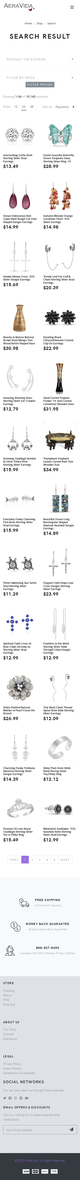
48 (31, 106)
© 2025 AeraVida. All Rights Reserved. (40, 1160)
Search (51, 23)
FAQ (6, 999)
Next (65, 859)
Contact (8, 1034)
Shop (39, 23)
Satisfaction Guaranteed (19, 1073)
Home (28, 23)
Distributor (10, 1038)
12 (15, 106)
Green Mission (12, 1068)
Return (7, 995)
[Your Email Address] (35, 1129)
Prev (14, 859)
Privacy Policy (12, 1063)
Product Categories (26, 59)
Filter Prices (40, 84)
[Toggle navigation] (72, 7)
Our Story (9, 1029)
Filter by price (21, 77)
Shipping (9, 990)
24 (23, 106)
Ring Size (9, 1004)
